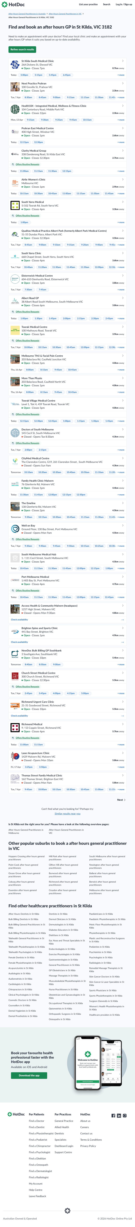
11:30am (99, 97)
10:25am (99, 546)
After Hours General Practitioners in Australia (27, 14)
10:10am (28, 472)
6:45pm (67, 75)
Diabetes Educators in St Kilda (63, 930)
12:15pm (24, 142)
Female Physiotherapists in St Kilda (25, 963)
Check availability (67, 620)
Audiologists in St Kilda (19, 974)
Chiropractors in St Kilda (20, 990)
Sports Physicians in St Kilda (102, 990)
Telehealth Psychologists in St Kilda (25, 952)
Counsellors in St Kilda (19, 1006)
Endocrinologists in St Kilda (62, 949)
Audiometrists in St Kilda (20, 979)
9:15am (70, 97)
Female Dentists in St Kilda (21, 958)
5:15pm (38, 75)
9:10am (56, 245)
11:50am (85, 267)
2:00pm (67, 318)
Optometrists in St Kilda (60, 1009)
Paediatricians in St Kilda (101, 914)
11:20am (42, 267)
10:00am (28, 347)
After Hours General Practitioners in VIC (65, 14)
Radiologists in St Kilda (100, 963)
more (121, 75)
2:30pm (95, 318)
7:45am (42, 290)
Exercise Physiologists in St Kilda (64, 954)
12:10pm (113, 267)
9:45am (73, 120)
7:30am (28, 290)
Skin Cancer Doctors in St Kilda (104, 977)
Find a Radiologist (39, 1177)
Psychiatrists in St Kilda (100, 952)
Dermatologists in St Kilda (61, 925)
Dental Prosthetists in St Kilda (22, 1016)
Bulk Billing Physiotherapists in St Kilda (27, 933)
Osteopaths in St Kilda (59, 1019)
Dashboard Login (64, 1146)
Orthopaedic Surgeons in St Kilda (65, 1014)
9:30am (45, 120)
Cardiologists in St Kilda (19, 984)
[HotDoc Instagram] (124, 1116)
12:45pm (52, 421)
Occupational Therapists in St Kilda (66, 1003)
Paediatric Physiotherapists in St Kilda (107, 919)
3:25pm (29, 767)
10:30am (38, 194)
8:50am (42, 665)
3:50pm (43, 767)
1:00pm (24, 222)
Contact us (86, 1133)
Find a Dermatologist (40, 1171)
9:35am (59, 120)
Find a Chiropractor (40, 1146)
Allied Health (62, 1127)
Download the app (29, 1075)
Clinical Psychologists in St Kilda (23, 995)
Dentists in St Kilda (58, 914)
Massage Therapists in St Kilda (63, 976)
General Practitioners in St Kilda (64, 965)
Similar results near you (67, 813)
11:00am (24, 171)
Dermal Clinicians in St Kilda (62, 919)
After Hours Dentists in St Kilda (23, 914)
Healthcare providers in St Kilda (104, 1015)
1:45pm (52, 318)
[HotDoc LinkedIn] (119, 1116)
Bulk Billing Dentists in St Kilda (23, 919)
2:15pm (81, 318)
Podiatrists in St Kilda (99, 947)
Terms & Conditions (91, 1140)
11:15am (85, 97)
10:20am (42, 472)
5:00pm (24, 75)
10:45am (52, 194)
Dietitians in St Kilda (59, 935)
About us (85, 1121)
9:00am (56, 97)
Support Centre (63, 1152)
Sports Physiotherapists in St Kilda (105, 996)
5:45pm (52, 75)
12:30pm (38, 142)
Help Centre (35, 1190)
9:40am (99, 245)
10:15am (87, 120)
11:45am (113, 97)
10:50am (85, 472)
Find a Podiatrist (38, 1140)
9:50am (70, 546)
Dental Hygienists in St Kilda (22, 1011)
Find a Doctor (36, 1121)
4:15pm (71, 693)
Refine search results (22, 49)
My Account (35, 1183)
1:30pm (38, 318)
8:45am (42, 97)
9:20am (85, 245)
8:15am (44, 370)
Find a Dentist (36, 1127)
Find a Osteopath (38, 1165)
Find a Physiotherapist (41, 1133)
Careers (84, 1127)
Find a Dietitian (37, 1158)
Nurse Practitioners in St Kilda (63, 990)
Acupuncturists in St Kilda (20, 968)
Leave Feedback (37, 1196)
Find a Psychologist (39, 1152)
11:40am (70, 267)
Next (120, 800)
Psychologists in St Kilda (101, 958)
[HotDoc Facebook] (113, 1116)
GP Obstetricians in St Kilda (62, 970)
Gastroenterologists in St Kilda (63, 960)
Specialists (60, 1140)
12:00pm (99, 267)
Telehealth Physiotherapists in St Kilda (26, 947)
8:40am (28, 665)
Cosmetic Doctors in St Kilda (22, 1000)
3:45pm (42, 693)
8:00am (30, 370)
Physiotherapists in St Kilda (102, 933)
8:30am (28, 97)
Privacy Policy (88, 1146)
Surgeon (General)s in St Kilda (103, 1001)
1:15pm (81, 421)
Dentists (59, 1133)
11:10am (99, 472)
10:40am (28, 267)
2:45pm (109, 318)
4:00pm (57, 693)
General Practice (64, 1121)
